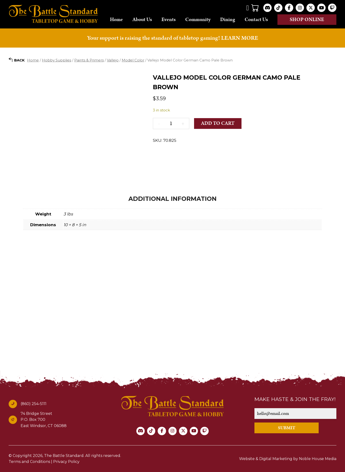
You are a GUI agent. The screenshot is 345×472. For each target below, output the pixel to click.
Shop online (307, 19)
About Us (142, 19)
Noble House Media (317, 458)
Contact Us (256, 19)
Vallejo (113, 60)
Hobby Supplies (56, 60)
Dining (227, 19)
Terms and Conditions (29, 461)
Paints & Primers (89, 60)
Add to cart (218, 123)
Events (168, 19)
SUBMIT (287, 427)
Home (116, 19)
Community (198, 19)
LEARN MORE (239, 38)
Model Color (133, 60)
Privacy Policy (66, 461)
